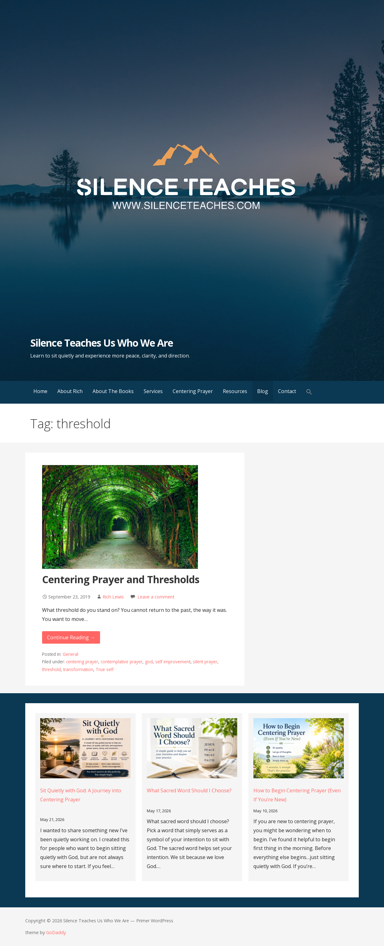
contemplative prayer (121, 662)
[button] (309, 392)
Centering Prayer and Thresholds (120, 579)
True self (104, 669)
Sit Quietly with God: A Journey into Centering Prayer (80, 795)
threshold (51, 669)
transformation (78, 669)
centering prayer (82, 662)
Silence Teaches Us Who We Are (101, 342)
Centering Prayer (193, 391)
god (149, 662)
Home (40, 391)
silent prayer (205, 662)
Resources (235, 391)
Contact (287, 391)
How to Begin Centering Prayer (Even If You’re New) (297, 795)
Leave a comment (156, 597)
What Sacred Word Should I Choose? (189, 790)
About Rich (70, 391)
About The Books (113, 391)
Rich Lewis (113, 597)
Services (153, 391)
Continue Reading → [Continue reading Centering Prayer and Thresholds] (71, 637)
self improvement (172, 662)
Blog (262, 391)
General (70, 654)
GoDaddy (56, 932)
